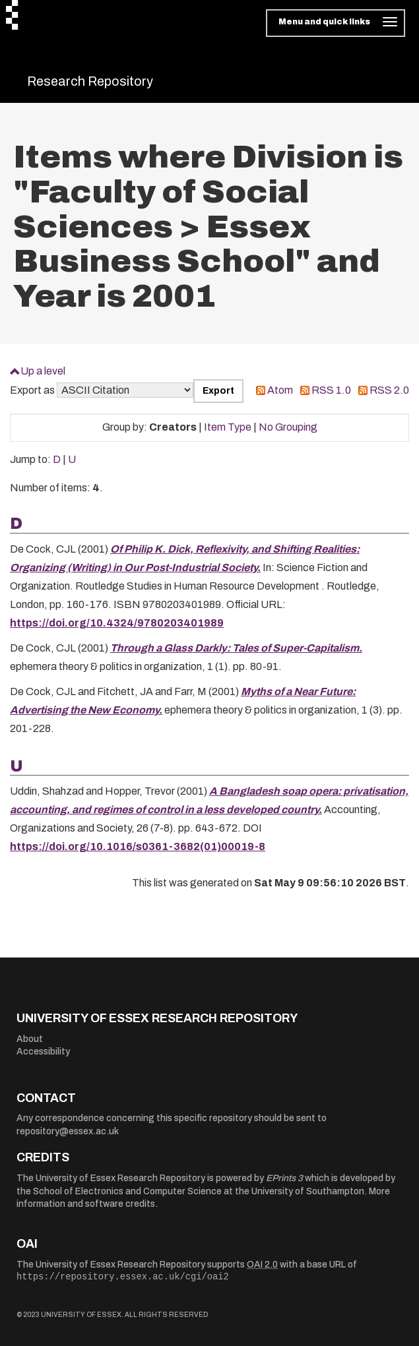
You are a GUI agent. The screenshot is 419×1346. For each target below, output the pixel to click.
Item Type (227, 427)
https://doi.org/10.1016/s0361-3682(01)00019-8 (137, 846)
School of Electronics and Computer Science (127, 1191)
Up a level (42, 371)
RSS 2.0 (389, 390)
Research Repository (90, 81)
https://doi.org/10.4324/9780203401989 (117, 622)
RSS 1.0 (331, 390)
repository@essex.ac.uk (67, 1131)
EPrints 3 (284, 1178)
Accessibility (43, 1051)
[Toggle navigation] (335, 23)
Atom (280, 390)
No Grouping (288, 427)
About (29, 1039)
